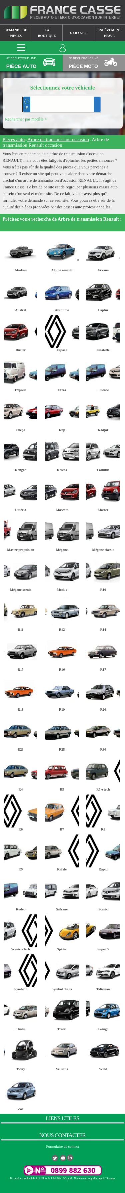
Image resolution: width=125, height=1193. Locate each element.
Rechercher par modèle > (26, 119)
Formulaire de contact (62, 1146)
